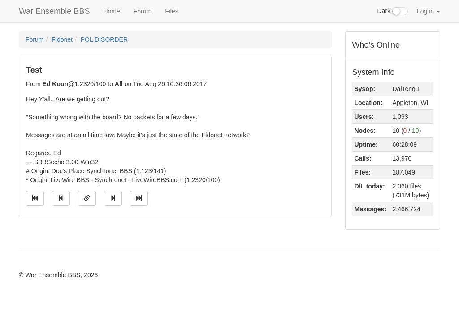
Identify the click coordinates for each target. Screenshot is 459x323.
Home (111, 11)
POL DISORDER (104, 39)
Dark (392, 11)
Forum (143, 11)
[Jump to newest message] (139, 198)
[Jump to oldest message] (35, 198)
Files (171, 11)
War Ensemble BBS (54, 11)
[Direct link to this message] (87, 198)
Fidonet (62, 39)
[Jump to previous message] (61, 198)
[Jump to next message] (113, 198)
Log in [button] (428, 11)
